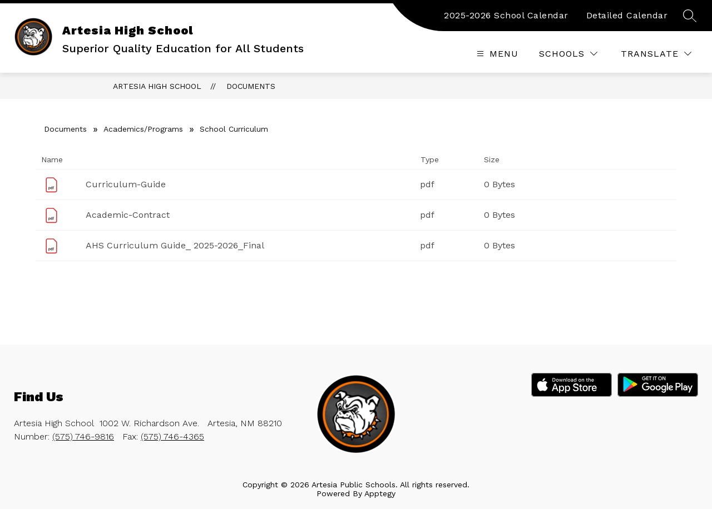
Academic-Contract (128, 214)
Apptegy (379, 493)
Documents (250, 86)
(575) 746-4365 (172, 436)
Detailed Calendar (627, 15)
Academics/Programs (143, 128)
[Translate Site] (656, 54)
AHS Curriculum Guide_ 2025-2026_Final (175, 245)
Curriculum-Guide (126, 184)
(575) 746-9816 (83, 436)
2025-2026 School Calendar (506, 15)
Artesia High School (157, 86)
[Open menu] (496, 54)
